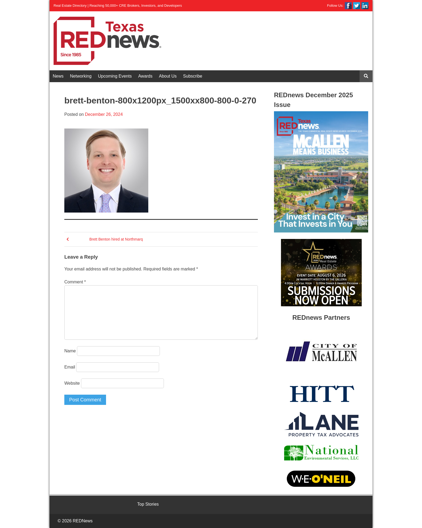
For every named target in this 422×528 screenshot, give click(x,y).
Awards (145, 76)
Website (72, 383)
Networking (81, 76)
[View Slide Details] (321, 171)
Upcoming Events (115, 76)
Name (70, 351)
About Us (168, 76)
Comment (75, 282)
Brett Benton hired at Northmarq (116, 239)
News (58, 76)
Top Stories (148, 504)
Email (69, 367)
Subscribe (192, 76)
